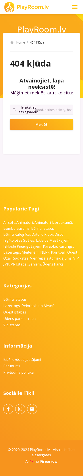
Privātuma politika (18, 372)
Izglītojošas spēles (18, 240)
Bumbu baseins (16, 228)
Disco (59, 234)
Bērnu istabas (15, 299)
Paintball (58, 252)
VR (7, 264)
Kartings (66, 246)
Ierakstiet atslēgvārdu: (23, 109)
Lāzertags (11, 252)
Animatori (24, 222)
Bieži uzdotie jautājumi (22, 359)
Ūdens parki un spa (19, 318)
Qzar (7, 258)
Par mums (11, 365)
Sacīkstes (20, 258)
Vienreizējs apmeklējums (50, 258)
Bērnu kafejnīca (16, 234)
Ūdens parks (53, 264)
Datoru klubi (42, 234)
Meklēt (47, 124)
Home (17, 42)
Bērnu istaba (42, 228)
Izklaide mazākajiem (52, 240)
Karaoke (50, 246)
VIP (76, 258)
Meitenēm (30, 252)
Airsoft (9, 222)
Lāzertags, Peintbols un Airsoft (29, 305)
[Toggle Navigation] (75, 7)
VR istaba (19, 264)
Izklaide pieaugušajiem (22, 246)
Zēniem (34, 264)
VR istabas (12, 325)
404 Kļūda (37, 42)
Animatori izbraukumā (53, 222)
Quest (72, 252)
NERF (44, 252)
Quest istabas (14, 312)
